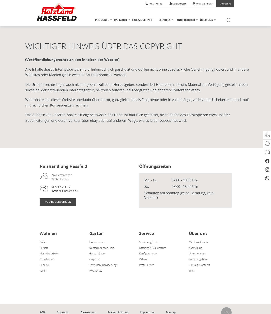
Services (164, 20)
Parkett (44, 247)
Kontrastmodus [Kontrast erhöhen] (179, 4)
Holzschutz (95, 270)
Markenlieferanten (199, 242)
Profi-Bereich (185, 20)
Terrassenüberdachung (102, 265)
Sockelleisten (47, 259)
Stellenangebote (198, 259)
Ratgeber (120, 20)
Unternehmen (197, 253)
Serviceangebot (148, 242)
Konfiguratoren (148, 253)
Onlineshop (225, 3)
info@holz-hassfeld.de (65, 190)
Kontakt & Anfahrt (203, 3)
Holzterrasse (96, 242)
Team (192, 270)
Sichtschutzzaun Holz (101, 247)
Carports (94, 259)
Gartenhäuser (97, 253)
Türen (43, 270)
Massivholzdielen (49, 253)
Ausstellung (195, 247)
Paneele (44, 265)
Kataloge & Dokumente (152, 247)
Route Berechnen (57, 202)
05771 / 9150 (154, 3)
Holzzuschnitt (143, 20)
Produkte (102, 20)
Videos (143, 259)
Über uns (206, 20)
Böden (43, 242)
